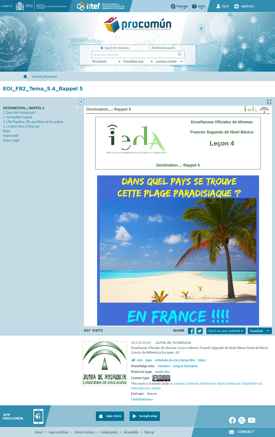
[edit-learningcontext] (169, 61)
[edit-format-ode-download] (260, 331)
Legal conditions (58, 432)
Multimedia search (161, 48)
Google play (148, 416)
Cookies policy (109, 432)
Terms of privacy (84, 432)
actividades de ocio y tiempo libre (175, 360)
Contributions (140, 399)
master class (162, 372)
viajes (148, 360)
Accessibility (131, 432)
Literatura (164, 366)
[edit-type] (106, 61)
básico (202, 360)
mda (139, 360)
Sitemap (149, 432)
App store (113, 416)
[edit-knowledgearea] (138, 61)
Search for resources (115, 48)
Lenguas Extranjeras (185, 366)
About (39, 432)
